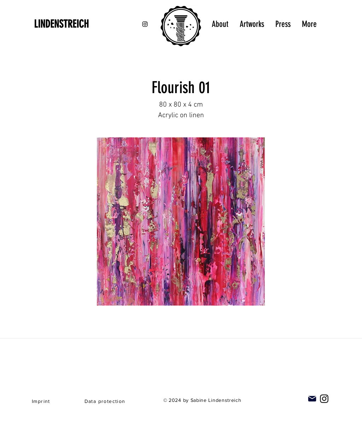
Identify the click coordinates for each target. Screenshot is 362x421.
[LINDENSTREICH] (71, 24)
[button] (181, 221)
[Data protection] (105, 401)
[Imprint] (42, 401)
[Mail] (312, 398)
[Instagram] (324, 398)
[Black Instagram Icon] (144, 24)
